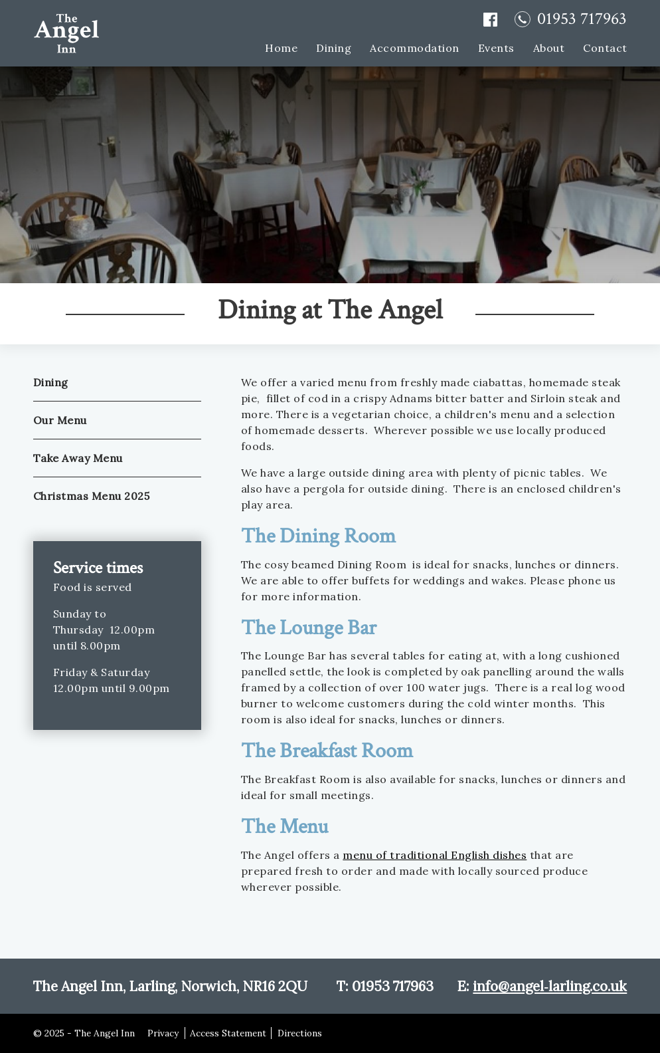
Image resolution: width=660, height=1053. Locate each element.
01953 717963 (582, 19)
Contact (605, 48)
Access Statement (228, 1033)
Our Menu (60, 420)
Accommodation (414, 48)
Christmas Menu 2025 (91, 496)
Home (281, 48)
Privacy (163, 1033)
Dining (333, 48)
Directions (300, 1033)
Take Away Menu (78, 458)
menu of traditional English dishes (435, 855)
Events (495, 48)
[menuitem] (271, 47)
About (548, 48)
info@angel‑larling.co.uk (550, 986)
